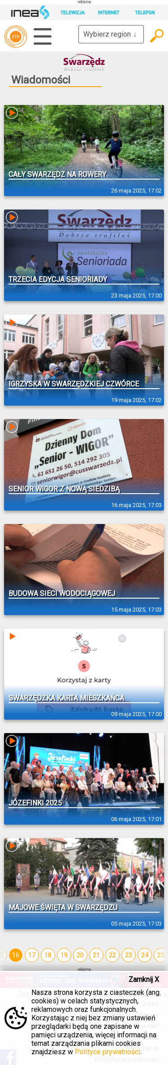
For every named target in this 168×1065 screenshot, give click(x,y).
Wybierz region (111, 34)
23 (128, 955)
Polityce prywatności (107, 1052)
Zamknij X (144, 979)
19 (64, 955)
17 (31, 955)
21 (96, 955)
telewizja (15, 36)
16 (15, 955)
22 (112, 955)
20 (80, 955)
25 (160, 955)
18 (48, 955)
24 (144, 955)
